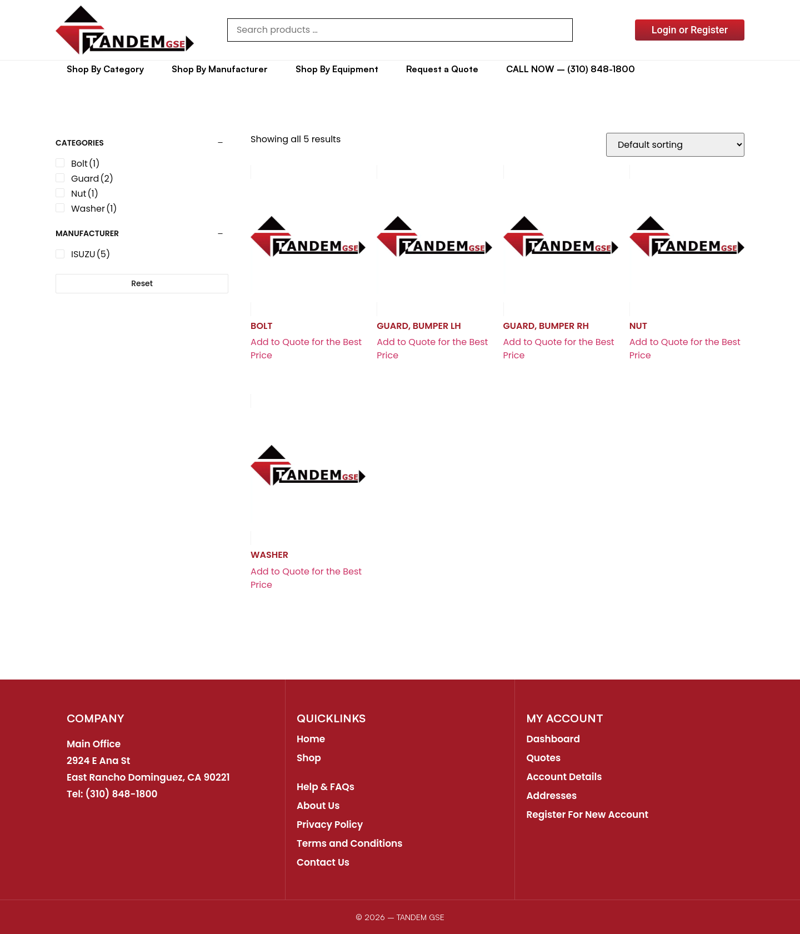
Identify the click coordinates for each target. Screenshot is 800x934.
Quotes (543, 758)
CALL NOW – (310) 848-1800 (570, 68)
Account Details (564, 776)
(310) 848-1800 (122, 794)
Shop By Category (105, 68)
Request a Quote (442, 68)
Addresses (551, 795)
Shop (309, 758)
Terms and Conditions (350, 843)
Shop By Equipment (337, 68)
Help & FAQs (325, 786)
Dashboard (553, 739)
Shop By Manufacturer (220, 68)
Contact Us (323, 862)
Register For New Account (587, 814)
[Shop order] (675, 145)
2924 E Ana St (98, 760)
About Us (318, 805)
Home (311, 739)
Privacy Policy (330, 824)
